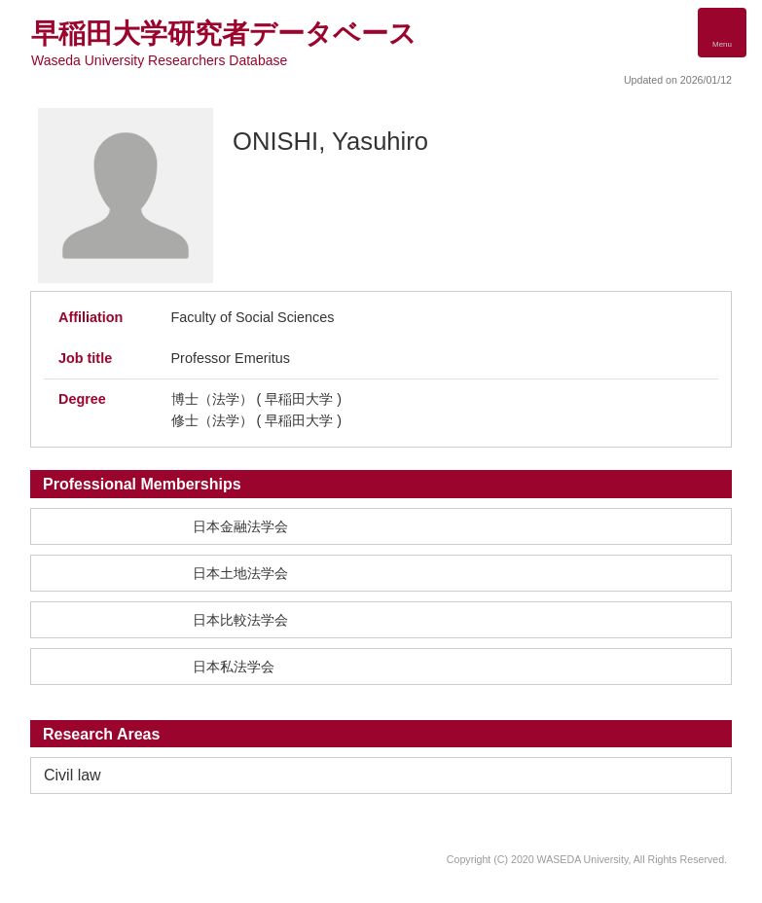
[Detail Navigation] (722, 32)
